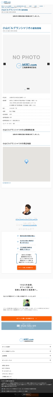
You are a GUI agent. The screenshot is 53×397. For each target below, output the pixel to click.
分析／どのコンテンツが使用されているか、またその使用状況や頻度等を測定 (19, 388)
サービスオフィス (6, 371)
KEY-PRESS (6, 368)
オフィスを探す (6, 346)
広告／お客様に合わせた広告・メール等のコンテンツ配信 (15, 391)
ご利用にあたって (7, 376)
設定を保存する (26, 394)
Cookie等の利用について (14, 384)
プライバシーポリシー (8, 373)
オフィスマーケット (7, 360)
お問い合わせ (5, 365)
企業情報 (4, 355)
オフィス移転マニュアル (8, 351)
